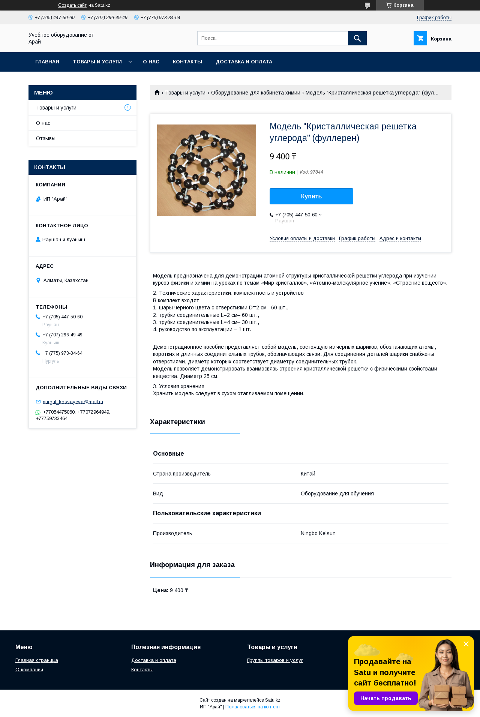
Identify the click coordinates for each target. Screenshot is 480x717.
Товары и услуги (97, 61)
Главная (47, 61)
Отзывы (46, 138)
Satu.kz (272, 700)
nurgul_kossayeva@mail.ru (73, 401)
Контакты (187, 61)
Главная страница (36, 660)
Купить (311, 196)
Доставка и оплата (244, 61)
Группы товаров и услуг (275, 660)
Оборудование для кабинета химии (255, 93)
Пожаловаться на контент (252, 707)
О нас (151, 61)
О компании (29, 669)
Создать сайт (72, 5)
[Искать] (357, 38)
